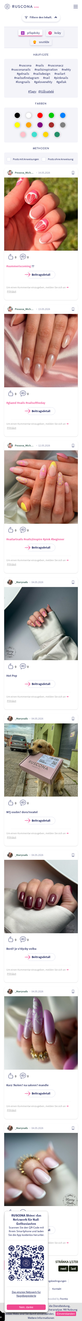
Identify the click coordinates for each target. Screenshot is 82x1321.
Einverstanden (66, 1313)
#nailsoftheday (35, 403)
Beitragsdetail (38, 275)
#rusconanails (20, 69)
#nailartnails (14, 539)
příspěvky (33, 33)
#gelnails (23, 73)
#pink (46, 539)
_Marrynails (21, 582)
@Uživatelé (46, 91)
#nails (40, 65)
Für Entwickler (39, 1288)
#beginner (57, 539)
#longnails (23, 82)
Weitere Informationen (41, 1318)
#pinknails (61, 78)
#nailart (59, 73)
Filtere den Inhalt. (41, 17)
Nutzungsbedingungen (53, 1281)
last (73, 1268)
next (63, 1268)
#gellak (61, 82)
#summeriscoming (18, 266)
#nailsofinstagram (26, 78)
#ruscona (25, 65)
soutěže (43, 42)
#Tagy (32, 91)
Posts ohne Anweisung (60, 159)
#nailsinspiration (46, 69)
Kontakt (56, 1288)
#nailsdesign (41, 73)
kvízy (57, 33)
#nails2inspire (33, 539)
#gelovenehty (43, 82)
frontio (64, 1298)
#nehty (66, 69)
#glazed (11, 403)
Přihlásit (11, 291)
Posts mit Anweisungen (26, 159)
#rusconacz (55, 65)
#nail (46, 78)
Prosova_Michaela (25, 172)
